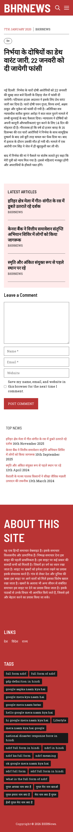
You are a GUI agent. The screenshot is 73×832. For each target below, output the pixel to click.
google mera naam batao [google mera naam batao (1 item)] (23, 705)
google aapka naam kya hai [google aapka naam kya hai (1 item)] (26, 689)
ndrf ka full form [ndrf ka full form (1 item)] (18, 756)
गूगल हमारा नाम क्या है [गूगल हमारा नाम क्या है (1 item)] (18, 794)
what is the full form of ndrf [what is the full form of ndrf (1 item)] (26, 779)
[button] (57, 8)
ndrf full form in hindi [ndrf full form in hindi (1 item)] (23, 748)
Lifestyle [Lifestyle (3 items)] (59, 720)
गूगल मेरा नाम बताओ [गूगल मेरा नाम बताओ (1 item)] (47, 787)
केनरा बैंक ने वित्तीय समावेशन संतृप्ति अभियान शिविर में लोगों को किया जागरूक (35, 234)
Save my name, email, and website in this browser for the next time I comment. (37, 386)
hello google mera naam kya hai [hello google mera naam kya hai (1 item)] (29, 712)
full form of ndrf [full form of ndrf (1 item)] (43, 673)
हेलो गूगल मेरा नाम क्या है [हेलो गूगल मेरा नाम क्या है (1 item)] (19, 802)
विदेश (15, 641)
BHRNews (27, 8)
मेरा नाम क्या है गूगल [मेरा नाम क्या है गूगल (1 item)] (45, 794)
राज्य (25, 641)
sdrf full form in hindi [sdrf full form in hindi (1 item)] (47, 771)
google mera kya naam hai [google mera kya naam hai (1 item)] (25, 697)
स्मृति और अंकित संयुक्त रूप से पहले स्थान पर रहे (33, 465)
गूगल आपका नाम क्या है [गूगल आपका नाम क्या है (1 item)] (18, 787)
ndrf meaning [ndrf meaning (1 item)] (45, 756)
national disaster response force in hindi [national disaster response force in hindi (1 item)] (31, 738)
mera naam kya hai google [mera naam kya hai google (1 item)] (25, 728)
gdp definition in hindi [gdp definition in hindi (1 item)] (23, 681)
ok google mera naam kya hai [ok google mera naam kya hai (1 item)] (27, 763)
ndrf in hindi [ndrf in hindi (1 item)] (54, 748)
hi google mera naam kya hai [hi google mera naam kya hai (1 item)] (27, 720)
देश (8, 41)
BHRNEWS (42, 29)
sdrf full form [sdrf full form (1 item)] (16, 771)
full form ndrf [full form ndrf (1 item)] (16, 673)
